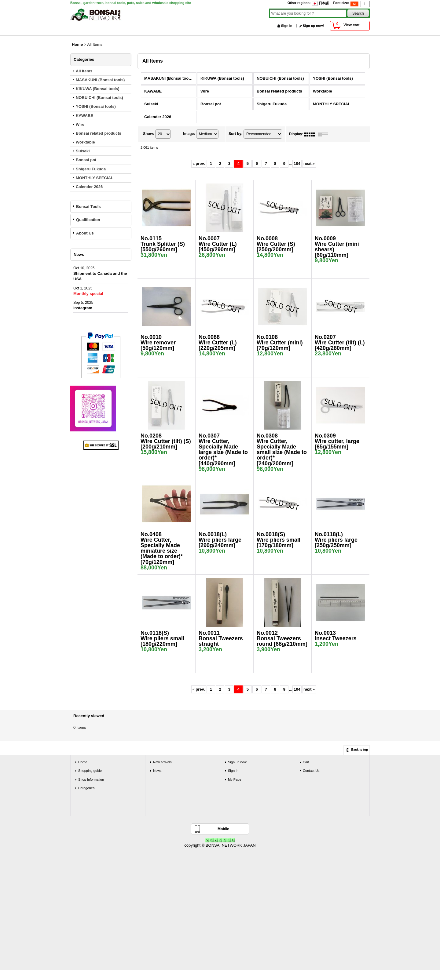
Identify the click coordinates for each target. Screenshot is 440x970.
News (157, 770)
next (309, 163)
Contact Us (311, 770)
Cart (306, 762)
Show (148, 134)
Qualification (88, 219)
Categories (86, 788)
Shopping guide (90, 770)
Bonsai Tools (88, 206)
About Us (85, 233)
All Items (84, 71)
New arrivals (162, 762)
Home (82, 762)
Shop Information (91, 779)
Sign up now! (313, 25)
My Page (234, 779)
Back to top (359, 749)
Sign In (286, 25)
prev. (199, 163)
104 (297, 163)
